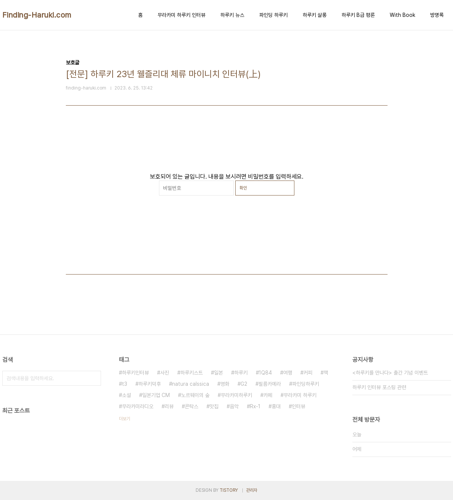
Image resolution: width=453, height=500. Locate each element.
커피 (307, 373)
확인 (243, 188)
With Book (402, 15)
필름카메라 (269, 384)
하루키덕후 (149, 384)
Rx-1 (255, 406)
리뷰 (169, 406)
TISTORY (229, 490)
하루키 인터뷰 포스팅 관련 (379, 387)
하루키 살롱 (315, 15)
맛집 (213, 406)
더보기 (124, 418)
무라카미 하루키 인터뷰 (181, 15)
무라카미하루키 (236, 395)
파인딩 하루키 (273, 15)
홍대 (276, 406)
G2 (244, 384)
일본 (218, 373)
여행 (287, 373)
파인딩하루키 (305, 384)
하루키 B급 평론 (358, 15)
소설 (126, 395)
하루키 (241, 373)
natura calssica (190, 384)
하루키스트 (191, 373)
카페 (267, 395)
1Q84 (265, 373)
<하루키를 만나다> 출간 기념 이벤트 (390, 373)
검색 (93, 378)
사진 (164, 373)
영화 (224, 384)
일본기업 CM (156, 395)
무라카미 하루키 (300, 395)
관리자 (251, 490)
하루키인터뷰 (135, 373)
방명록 (437, 15)
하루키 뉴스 (232, 15)
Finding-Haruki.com (36, 14)
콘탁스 (191, 406)
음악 (234, 406)
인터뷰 (298, 406)
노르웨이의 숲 (195, 395)
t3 (124, 384)
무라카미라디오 (137, 406)
